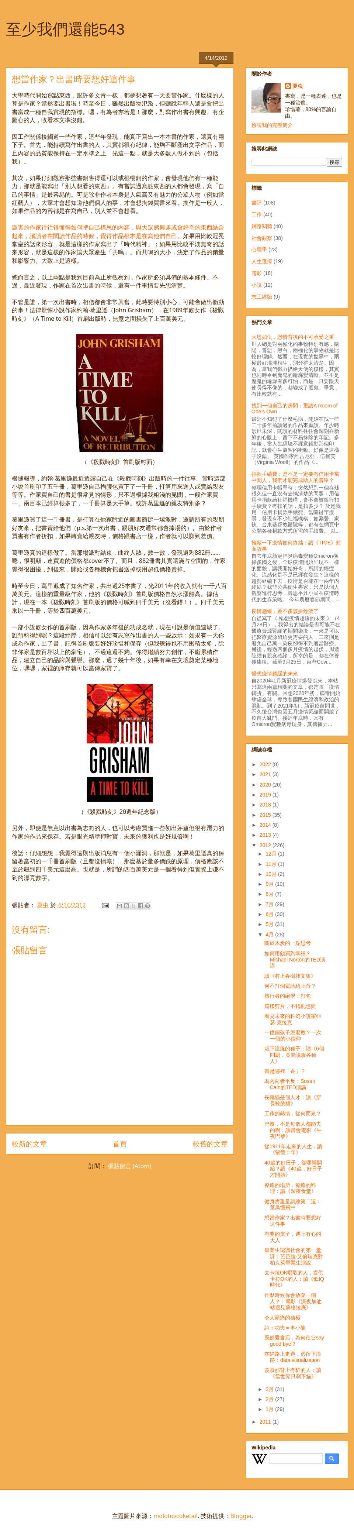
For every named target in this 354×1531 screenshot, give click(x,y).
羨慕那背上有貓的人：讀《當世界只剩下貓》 (292, 1373)
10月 (272, 874)
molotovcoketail (175, 1516)
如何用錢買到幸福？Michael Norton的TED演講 (294, 959)
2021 (266, 774)
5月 (270, 924)
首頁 (120, 1144)
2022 (266, 764)
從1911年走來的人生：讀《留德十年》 (293, 1149)
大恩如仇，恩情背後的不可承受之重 (292, 337)
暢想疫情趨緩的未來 (274, 674)
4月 (270, 934)
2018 (266, 805)
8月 (270, 894)
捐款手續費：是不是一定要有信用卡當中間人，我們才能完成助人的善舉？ (295, 477)
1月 (270, 1409)
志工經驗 (261, 297)
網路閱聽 (261, 226)
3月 (270, 1389)
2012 (266, 845)
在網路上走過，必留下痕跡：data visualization (292, 1357)
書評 (256, 203)
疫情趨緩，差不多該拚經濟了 (285, 611)
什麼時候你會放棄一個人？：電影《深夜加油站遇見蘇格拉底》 (293, 1301)
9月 (270, 884)
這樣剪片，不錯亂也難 (290, 1006)
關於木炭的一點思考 (287, 943)
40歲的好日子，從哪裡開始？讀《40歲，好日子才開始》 (293, 1169)
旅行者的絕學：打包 (287, 996)
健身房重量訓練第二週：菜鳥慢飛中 (292, 1204)
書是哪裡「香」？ (285, 1071)
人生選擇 (261, 261)
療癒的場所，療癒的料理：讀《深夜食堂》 (290, 1188)
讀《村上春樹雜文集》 (290, 976)
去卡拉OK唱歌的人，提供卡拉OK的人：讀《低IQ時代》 (294, 1279)
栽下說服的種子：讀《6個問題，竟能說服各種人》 (294, 1055)
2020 (266, 785)
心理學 (259, 249)
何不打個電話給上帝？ (290, 986)
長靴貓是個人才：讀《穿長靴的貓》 (292, 1100)
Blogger (240, 1516)
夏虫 (297, 86)
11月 (272, 864)
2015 (266, 815)
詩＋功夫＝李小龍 (285, 1328)
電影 (256, 273)
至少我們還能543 (65, 29)
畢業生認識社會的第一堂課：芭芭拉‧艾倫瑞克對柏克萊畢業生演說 (293, 1256)
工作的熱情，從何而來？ (292, 1114)
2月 (270, 1399)
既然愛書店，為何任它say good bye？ (294, 1341)
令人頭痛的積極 (282, 1318)
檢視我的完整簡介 (272, 125)
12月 (272, 854)
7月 (270, 904)
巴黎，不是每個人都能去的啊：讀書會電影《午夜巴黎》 (293, 1130)
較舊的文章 (210, 1144)
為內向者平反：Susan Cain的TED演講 (289, 1084)
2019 (266, 795)
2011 (266, 1422)
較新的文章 (29, 1144)
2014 (266, 825)
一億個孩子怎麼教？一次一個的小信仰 (292, 1035)
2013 (266, 835)
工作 (256, 214)
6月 (270, 914)
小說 (256, 285)
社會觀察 (261, 238)
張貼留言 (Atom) (129, 1166)
